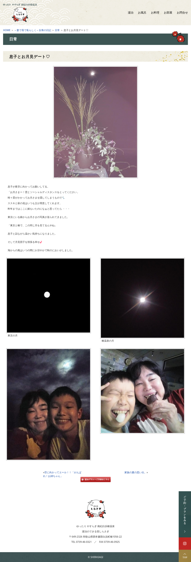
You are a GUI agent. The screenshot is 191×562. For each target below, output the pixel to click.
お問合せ (182, 12)
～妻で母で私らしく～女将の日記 (32, 30)
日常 (57, 30)
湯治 (130, 12)
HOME (6, 30)
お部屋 (168, 12)
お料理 (155, 12)
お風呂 (142, 12)
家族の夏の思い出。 (135, 472)
